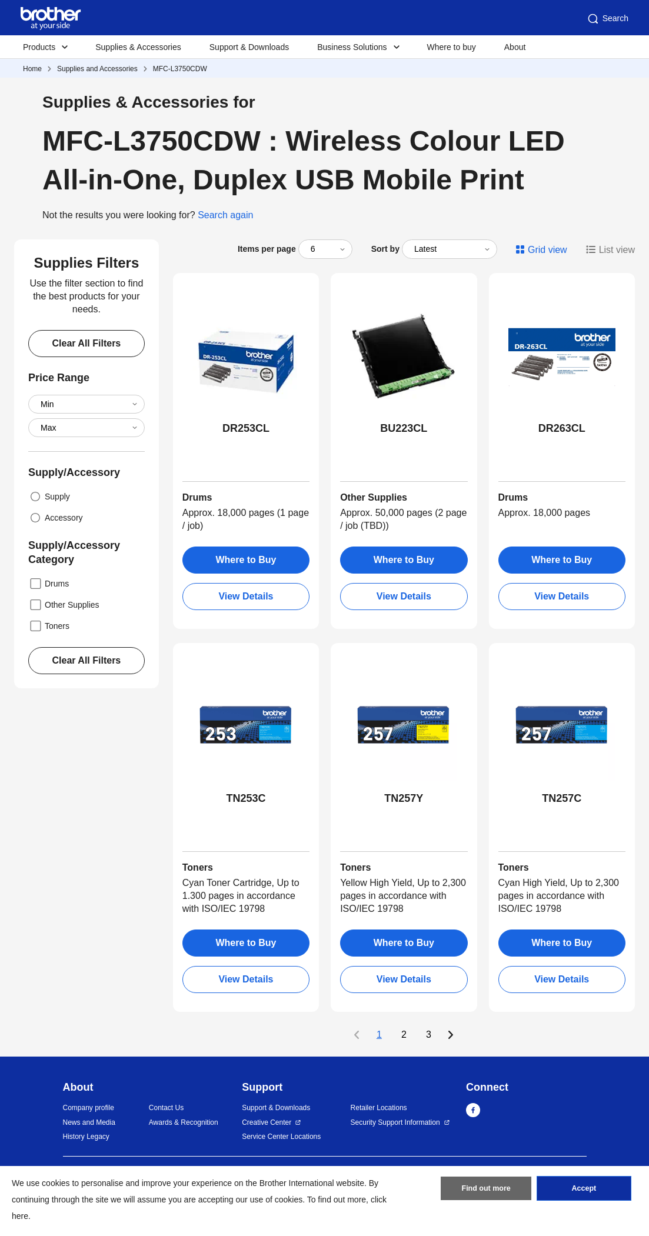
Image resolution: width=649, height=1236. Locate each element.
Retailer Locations (379, 1108)
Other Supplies (63, 605)
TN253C (245, 798)
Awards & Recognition (183, 1122)
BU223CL (403, 428)
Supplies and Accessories (97, 69)
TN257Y (403, 798)
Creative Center (266, 1122)
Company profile (88, 1108)
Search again (225, 215)
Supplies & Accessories (138, 47)
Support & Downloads (249, 47)
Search (607, 19)
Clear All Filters (86, 343)
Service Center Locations (281, 1136)
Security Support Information (395, 1122)
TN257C (561, 798)
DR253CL (245, 428)
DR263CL (561, 428)
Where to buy (451, 47)
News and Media (89, 1122)
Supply (49, 496)
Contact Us (166, 1108)
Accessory (55, 518)
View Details (245, 596)
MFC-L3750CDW (180, 69)
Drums (48, 584)
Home (32, 69)
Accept (583, 1191)
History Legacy (86, 1136)
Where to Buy (245, 560)
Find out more (486, 1191)
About (515, 47)
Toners (48, 626)
